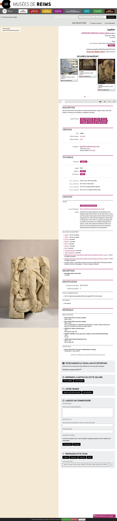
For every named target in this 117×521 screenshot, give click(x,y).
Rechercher (111, 17)
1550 (93, 150)
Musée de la (58, 11)
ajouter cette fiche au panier (72, 392)
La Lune (100, 85)
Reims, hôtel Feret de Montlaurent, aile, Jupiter (92, 209)
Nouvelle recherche (66, 17)
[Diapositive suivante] (113, 77)
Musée (46, 11)
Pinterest (82, 457)
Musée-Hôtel (97, 11)
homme (104, 119)
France (88, 148)
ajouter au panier (96, 23)
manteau (104, 121)
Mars (65, 248)
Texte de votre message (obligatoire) (71, 407)
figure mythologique (86, 119)
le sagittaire (84, 123)
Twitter (66, 457)
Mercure (66, 242)
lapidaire (111, 45)
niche (81, 139)
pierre (82, 171)
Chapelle (86, 11)
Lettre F (82, 71)
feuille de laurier (101, 123)
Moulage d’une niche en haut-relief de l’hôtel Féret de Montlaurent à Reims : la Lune (86, 255)
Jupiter (97, 119)
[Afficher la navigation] (4, 11)
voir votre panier (110, 23)
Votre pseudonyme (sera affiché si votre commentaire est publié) (78, 423)
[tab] (84, 96)
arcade (92, 123)
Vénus (66, 244)
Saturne (66, 246)
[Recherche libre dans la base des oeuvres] (93, 17)
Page (23, 11)
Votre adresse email (67, 429)
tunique (97, 121)
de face (83, 121)
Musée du (72, 11)
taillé (82, 174)
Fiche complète (79, 381)
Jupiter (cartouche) (69, 253)
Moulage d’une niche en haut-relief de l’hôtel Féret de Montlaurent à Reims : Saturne (86, 259)
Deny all (75, 519)
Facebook (73, 457)
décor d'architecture (88, 206)
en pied (90, 121)
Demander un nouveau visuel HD (71, 369)
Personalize (82, 519)
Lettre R (63, 75)
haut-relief (82, 136)
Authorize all (66, 519)
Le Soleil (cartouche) (69, 250)
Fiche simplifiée (68, 381)
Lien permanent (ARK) (67, 461)
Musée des (34, 11)
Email (89, 457)
